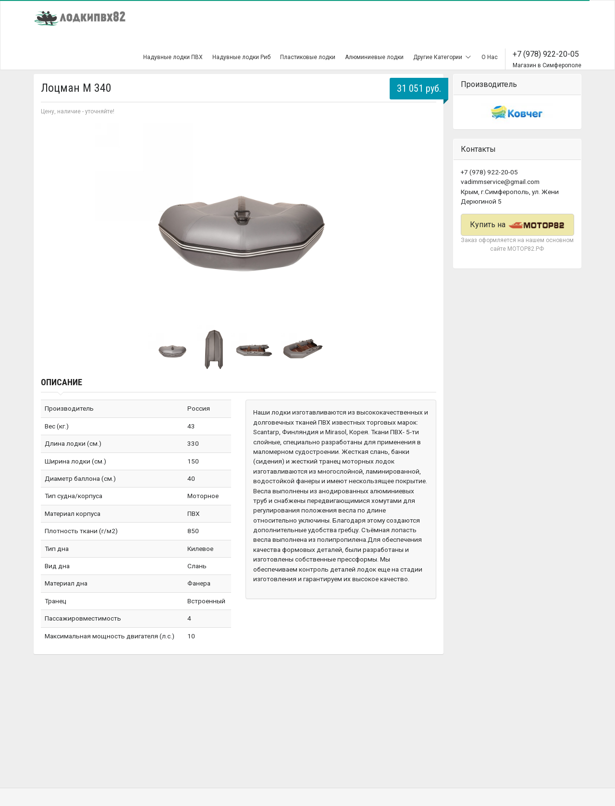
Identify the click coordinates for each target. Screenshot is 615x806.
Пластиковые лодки (307, 57)
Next (423, 219)
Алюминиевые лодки (374, 57)
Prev (53, 219)
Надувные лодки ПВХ (173, 57)
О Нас (489, 57)
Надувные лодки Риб (241, 57)
